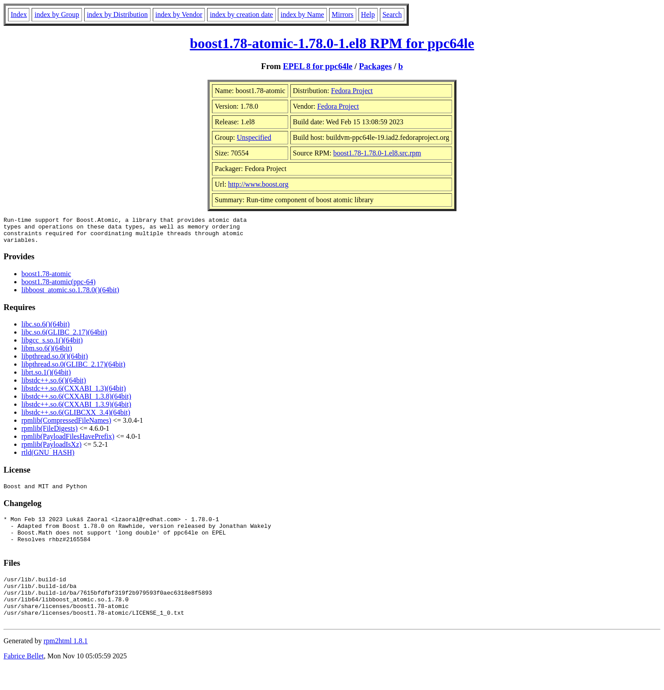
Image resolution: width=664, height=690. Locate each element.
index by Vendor (178, 14)
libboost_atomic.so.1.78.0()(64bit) (70, 295)
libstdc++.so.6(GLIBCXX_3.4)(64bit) (75, 417)
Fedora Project (352, 90)
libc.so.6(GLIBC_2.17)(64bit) (64, 337)
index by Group (56, 14)
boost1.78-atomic (46, 279)
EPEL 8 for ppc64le (317, 66)
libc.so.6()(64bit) (45, 329)
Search (392, 14)
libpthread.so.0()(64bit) (54, 361)
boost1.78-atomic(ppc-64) (58, 287)
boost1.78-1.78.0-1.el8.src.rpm (377, 153)
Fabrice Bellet (24, 678)
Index (19, 14)
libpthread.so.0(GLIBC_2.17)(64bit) (73, 369)
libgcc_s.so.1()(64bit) (52, 345)
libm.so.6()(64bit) (46, 353)
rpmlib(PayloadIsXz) (51, 449)
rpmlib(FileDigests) (49, 433)
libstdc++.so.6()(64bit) (53, 385)
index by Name (302, 14)
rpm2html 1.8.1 (66, 663)
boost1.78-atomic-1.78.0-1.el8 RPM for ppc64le (332, 43)
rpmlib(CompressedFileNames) (66, 425)
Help (368, 14)
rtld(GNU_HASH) (47, 457)
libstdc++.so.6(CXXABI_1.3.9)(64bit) (76, 409)
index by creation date (241, 14)
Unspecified (254, 137)
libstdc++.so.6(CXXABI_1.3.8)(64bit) (76, 401)
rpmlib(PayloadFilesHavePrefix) (67, 441)
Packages (375, 66)
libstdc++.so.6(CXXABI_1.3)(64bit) (73, 393)
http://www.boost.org (258, 184)
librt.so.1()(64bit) (46, 377)
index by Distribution (117, 14)
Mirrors (343, 14)
